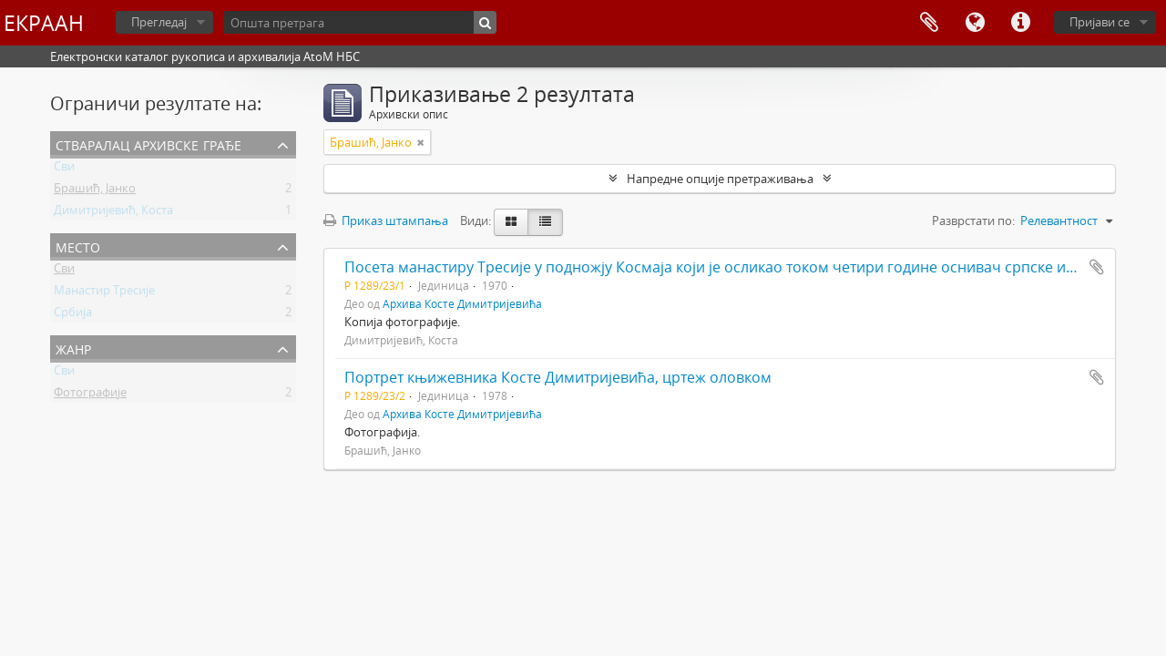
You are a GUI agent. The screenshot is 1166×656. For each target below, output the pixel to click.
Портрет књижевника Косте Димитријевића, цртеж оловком (558, 377)
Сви (64, 169)
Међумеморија (929, 23)
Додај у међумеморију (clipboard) (1097, 267)
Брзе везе (1020, 23)
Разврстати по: (973, 220)
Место (78, 245)
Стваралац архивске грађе (148, 143)
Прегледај (159, 22)
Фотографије (90, 395)
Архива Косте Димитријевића (462, 303)
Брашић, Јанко (95, 191)
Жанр (73, 347)
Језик (974, 23)
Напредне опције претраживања (720, 178)
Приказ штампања (385, 220)
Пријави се (1099, 22)
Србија (73, 315)
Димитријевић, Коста (113, 213)
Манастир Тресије (104, 293)
